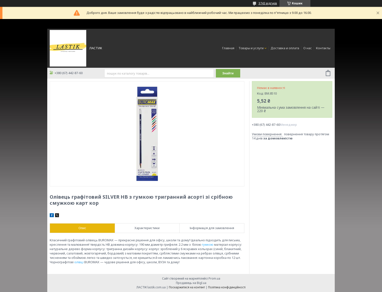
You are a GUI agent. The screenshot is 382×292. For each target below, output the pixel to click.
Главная (228, 48)
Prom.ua (214, 278)
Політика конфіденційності (227, 287)
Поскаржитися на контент (187, 287)
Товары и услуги (251, 48)
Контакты (323, 48)
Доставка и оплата (285, 48)
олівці (79, 262)
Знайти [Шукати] (228, 73)
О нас (307, 48)
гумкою (207, 244)
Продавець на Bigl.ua (191, 283)
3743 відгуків (267, 3)
